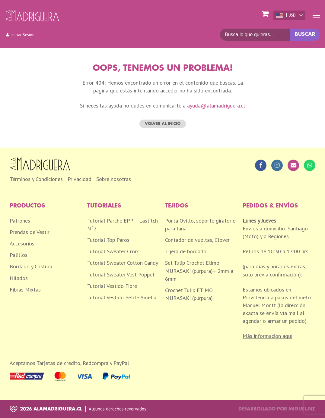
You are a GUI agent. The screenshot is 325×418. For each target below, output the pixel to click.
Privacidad (79, 179)
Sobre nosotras (113, 179)
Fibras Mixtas (25, 289)
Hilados (19, 278)
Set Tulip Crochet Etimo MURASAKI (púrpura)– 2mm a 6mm (199, 270)
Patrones (20, 220)
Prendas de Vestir (29, 232)
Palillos (18, 254)
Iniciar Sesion (22, 34)
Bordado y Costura (31, 266)
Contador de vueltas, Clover (197, 239)
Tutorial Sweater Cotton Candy (122, 262)
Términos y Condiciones (36, 179)
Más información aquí (267, 335)
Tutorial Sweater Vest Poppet (121, 274)
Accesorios (22, 243)
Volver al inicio (162, 124)
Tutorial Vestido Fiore (112, 285)
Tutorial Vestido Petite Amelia (121, 297)
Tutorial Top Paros (108, 239)
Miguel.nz (301, 409)
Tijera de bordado (185, 251)
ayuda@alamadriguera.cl (216, 105)
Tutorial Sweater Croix (113, 251)
